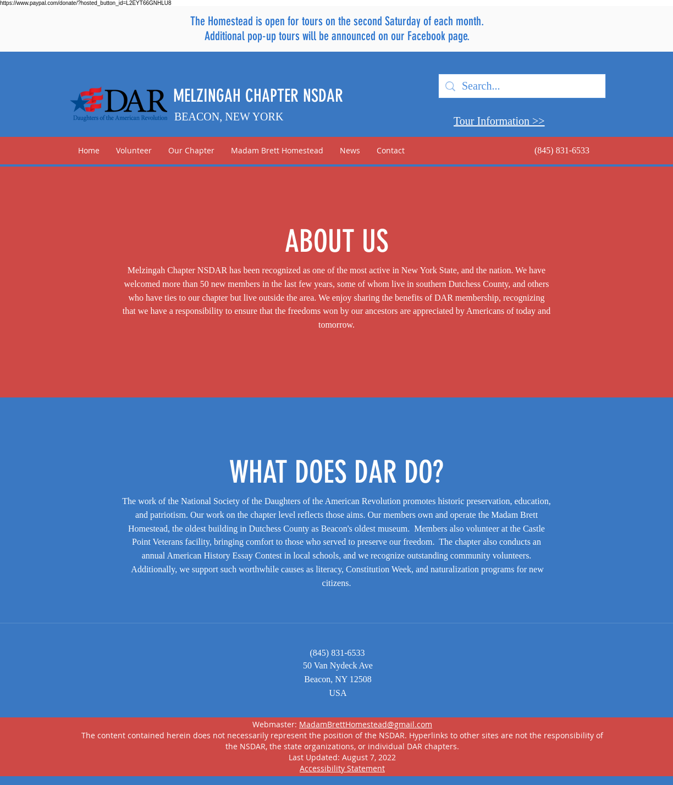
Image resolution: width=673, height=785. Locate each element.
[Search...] (522, 86)
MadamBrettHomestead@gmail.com (365, 724)
